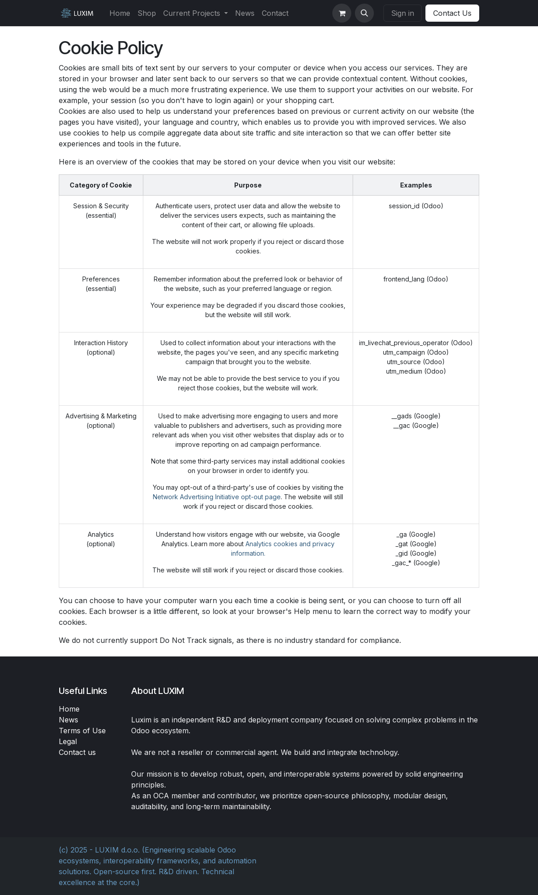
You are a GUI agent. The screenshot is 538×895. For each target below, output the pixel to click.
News (68, 719)
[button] (364, 13)
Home (69, 708)
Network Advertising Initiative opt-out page (217, 497)
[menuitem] (120, 13)
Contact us (77, 752)
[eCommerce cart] (341, 13)
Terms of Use (82, 730)
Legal (68, 741)
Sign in (402, 13)
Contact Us (452, 13)
